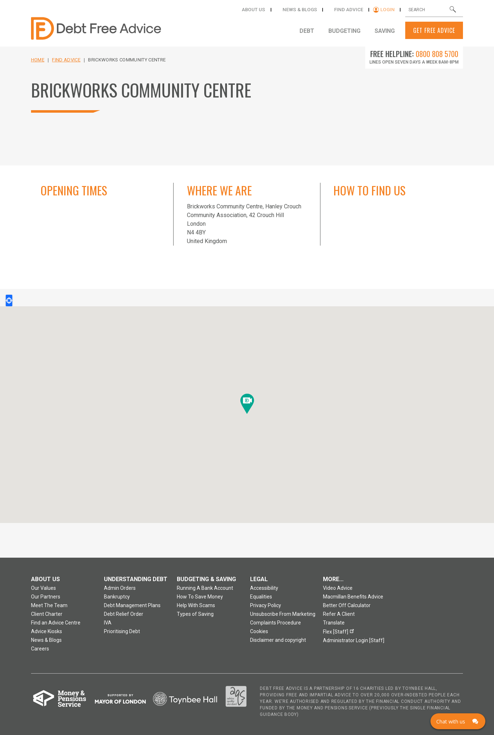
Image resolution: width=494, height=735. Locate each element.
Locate (9, 300)
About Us (263, 9)
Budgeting (347, 30)
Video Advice (338, 588)
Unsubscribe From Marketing (282, 614)
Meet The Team (49, 605)
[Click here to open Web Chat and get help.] (457, 721)
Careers (40, 649)
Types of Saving (195, 614)
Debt (311, 30)
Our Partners (45, 597)
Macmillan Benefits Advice (353, 597)
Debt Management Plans (132, 605)
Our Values (43, 588)
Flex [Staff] (339, 631)
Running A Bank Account (205, 588)
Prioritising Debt (122, 631)
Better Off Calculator (347, 605)
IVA (108, 623)
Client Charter (46, 614)
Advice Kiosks (46, 631)
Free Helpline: (414, 53)
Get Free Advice (434, 30)
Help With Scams (196, 605)
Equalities (261, 597)
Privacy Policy (265, 605)
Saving (384, 30)
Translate (334, 623)
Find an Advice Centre (55, 623)
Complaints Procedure (275, 623)
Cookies (259, 631)
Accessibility (264, 588)
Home (37, 59)
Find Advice (66, 59)
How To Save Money (200, 597)
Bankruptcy (117, 597)
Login (389, 9)
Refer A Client (339, 614)
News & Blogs (307, 9)
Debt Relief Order (123, 614)
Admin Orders (120, 588)
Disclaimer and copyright (278, 640)
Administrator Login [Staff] (353, 640)
